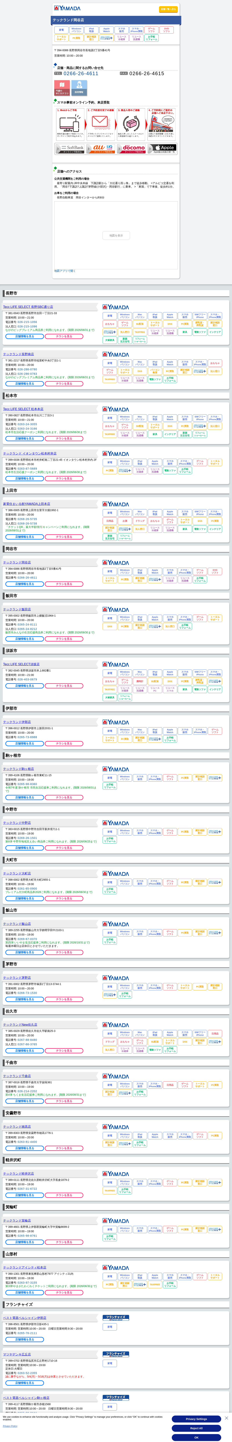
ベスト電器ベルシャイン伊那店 (24, 1318)
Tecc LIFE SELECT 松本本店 (23, 409)
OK (197, 1437)
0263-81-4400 (27, 1141)
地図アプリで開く (65, 270)
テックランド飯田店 (17, 609)
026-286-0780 (27, 369)
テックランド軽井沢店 (18, 1173)
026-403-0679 (27, 679)
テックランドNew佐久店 (20, 1024)
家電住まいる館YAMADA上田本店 (26, 504)
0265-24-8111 (27, 624)
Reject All (196, 1428)
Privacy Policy (10, 1426)
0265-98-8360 (27, 784)
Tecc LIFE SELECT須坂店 (21, 664)
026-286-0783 (27, 373)
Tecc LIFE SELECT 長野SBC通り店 (28, 306)
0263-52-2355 (27, 1373)
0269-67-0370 (27, 939)
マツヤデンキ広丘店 (17, 1354)
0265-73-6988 (27, 737)
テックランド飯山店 (17, 923)
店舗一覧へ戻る (168, 9)
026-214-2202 (27, 1091)
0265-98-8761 (27, 1235)
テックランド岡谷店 (17, 562)
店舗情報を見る (24, 336)
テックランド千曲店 (17, 1076)
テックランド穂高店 (17, 1126)
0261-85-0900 (27, 888)
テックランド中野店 (17, 822)
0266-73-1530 (27, 992)
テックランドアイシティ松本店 (24, 1267)
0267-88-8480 (27, 1039)
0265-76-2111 (27, 1333)
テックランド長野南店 (18, 354)
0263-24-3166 (27, 428)
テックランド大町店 (17, 873)
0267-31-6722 (27, 1188)
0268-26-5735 (27, 519)
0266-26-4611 (81, 73)
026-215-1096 (27, 326)
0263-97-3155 (27, 1282)
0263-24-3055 (27, 424)
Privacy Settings (196, 1419)
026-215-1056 (27, 322)
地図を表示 (116, 235)
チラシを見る (64, 336)
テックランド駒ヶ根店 (18, 769)
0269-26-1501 (27, 838)
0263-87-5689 (27, 468)
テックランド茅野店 (17, 977)
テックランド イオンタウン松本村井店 (30, 453)
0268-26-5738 (27, 523)
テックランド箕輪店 (17, 1220)
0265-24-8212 (27, 629)
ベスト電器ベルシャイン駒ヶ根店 (26, 1398)
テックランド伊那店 (17, 722)
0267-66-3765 (27, 1044)
